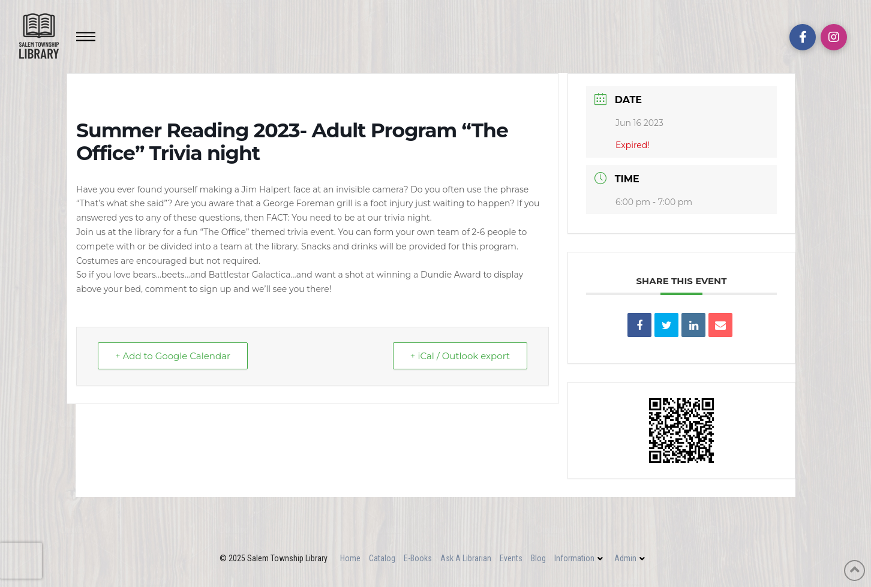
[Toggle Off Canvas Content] (85, 36)
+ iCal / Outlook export (460, 356)
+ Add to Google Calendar (172, 356)
